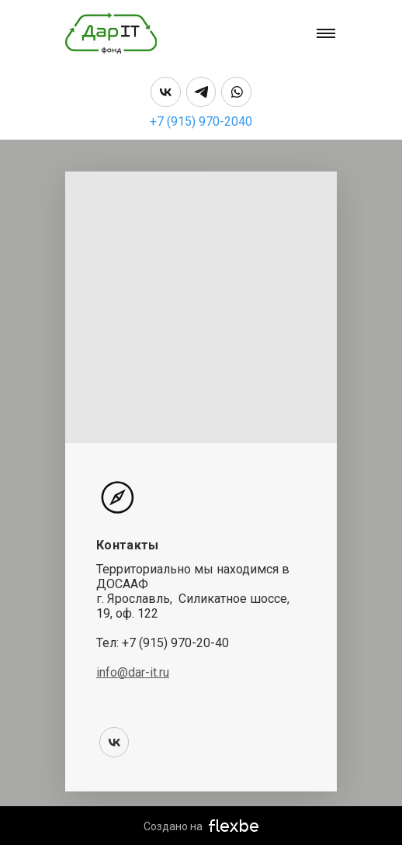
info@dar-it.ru (132, 672)
